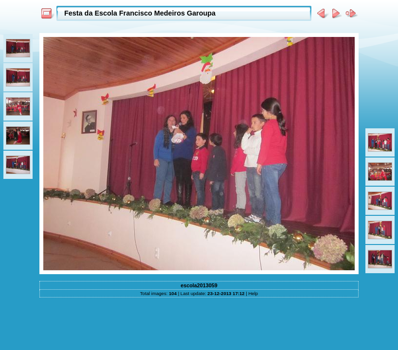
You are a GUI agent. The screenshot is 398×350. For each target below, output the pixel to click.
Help (253, 293)
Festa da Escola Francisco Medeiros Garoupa (140, 13)
